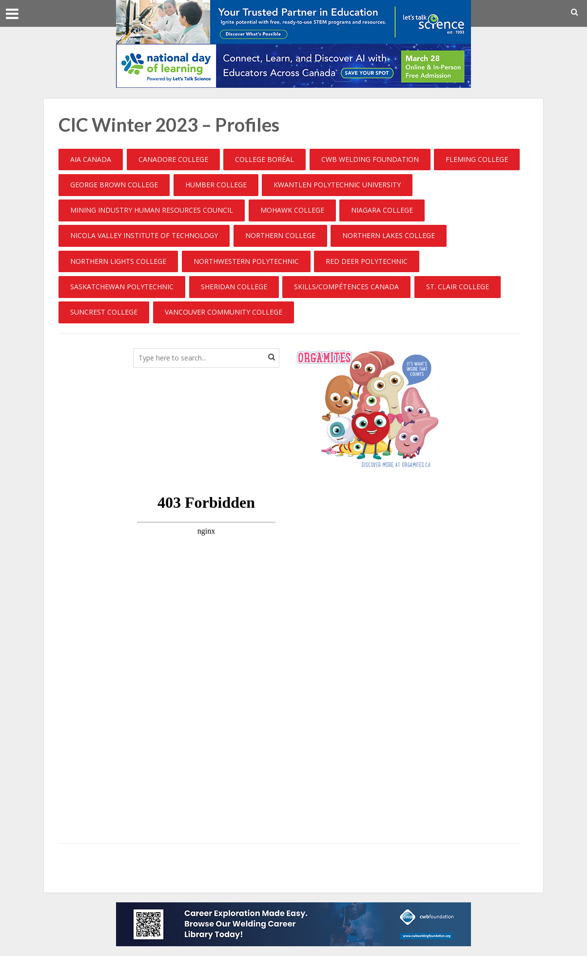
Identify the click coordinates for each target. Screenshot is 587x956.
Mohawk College (292, 210)
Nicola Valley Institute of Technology (144, 235)
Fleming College (477, 159)
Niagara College (382, 210)
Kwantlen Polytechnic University (337, 184)
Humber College (216, 184)
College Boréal (264, 159)
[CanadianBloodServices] (367, 408)
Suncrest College (103, 312)
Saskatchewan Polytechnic (122, 286)
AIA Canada (90, 159)
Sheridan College (234, 286)
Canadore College (173, 159)
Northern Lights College (118, 261)
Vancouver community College (223, 312)
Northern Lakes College (388, 235)
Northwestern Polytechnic (246, 261)
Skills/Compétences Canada (346, 286)
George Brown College (114, 184)
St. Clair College (457, 286)
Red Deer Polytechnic (367, 261)
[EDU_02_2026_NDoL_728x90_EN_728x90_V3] (293, 65)
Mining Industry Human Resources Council (151, 210)
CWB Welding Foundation (370, 159)
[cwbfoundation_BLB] (293, 923)
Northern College (280, 235)
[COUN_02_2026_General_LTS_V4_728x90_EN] (293, 21)
